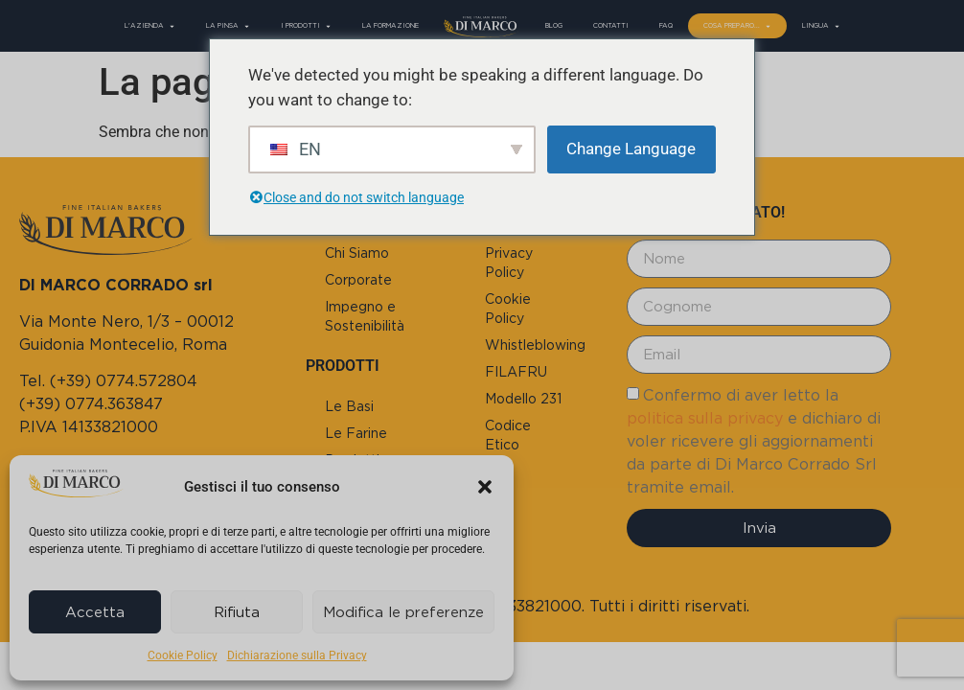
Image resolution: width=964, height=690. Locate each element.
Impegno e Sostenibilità (364, 316)
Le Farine (356, 433)
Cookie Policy (183, 655)
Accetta (95, 612)
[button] (484, 486)
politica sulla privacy (705, 418)
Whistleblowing (535, 345)
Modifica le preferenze (403, 612)
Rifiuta (237, 612)
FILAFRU (516, 372)
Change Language (631, 148)
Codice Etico (508, 435)
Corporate (358, 280)
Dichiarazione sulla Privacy (297, 655)
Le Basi (349, 406)
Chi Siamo (357, 253)
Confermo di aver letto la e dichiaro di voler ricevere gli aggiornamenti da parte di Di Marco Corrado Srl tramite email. (754, 441)
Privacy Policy (509, 262)
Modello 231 (523, 398)
